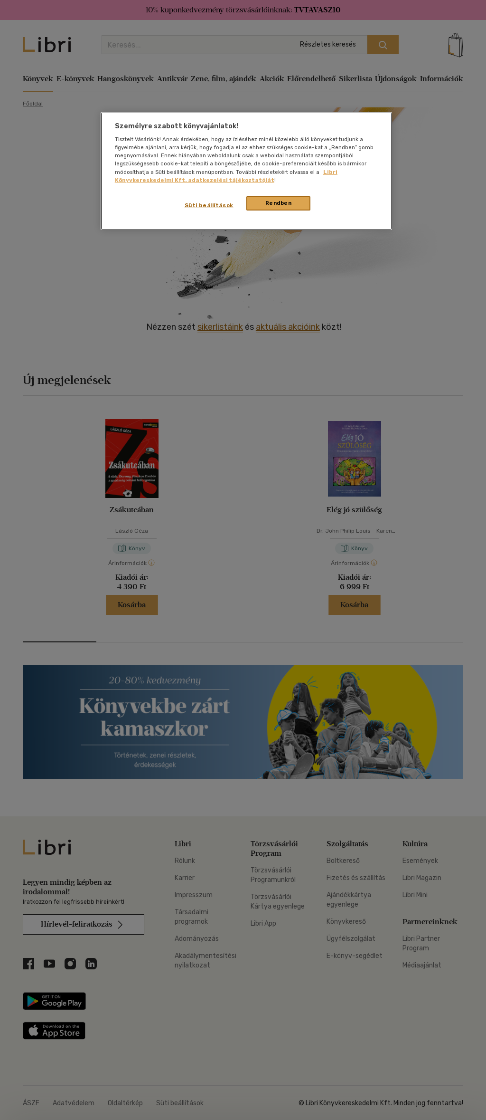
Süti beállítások (209, 205)
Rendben (278, 203)
